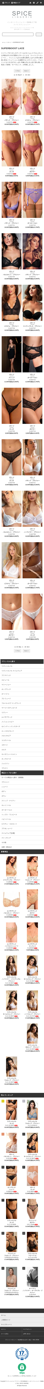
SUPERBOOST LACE (18, 42)
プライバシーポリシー (10, 1339)
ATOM (37, 1339)
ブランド (6, 3)
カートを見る (4, 1333)
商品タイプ (15, 3)
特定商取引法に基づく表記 (24, 1339)
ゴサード (9, 42)
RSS (34, 1339)
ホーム (4, 42)
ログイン (3, 1329)
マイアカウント (27, 1329)
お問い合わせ (26, 1333)
